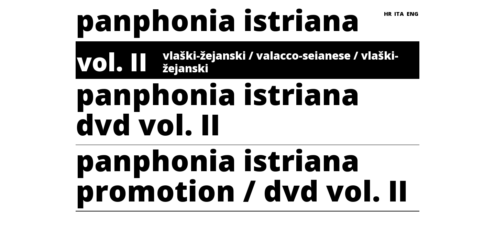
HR (388, 14)
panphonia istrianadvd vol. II (217, 111)
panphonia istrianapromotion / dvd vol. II (242, 177)
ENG (412, 14)
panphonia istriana (217, 20)
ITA (399, 14)
